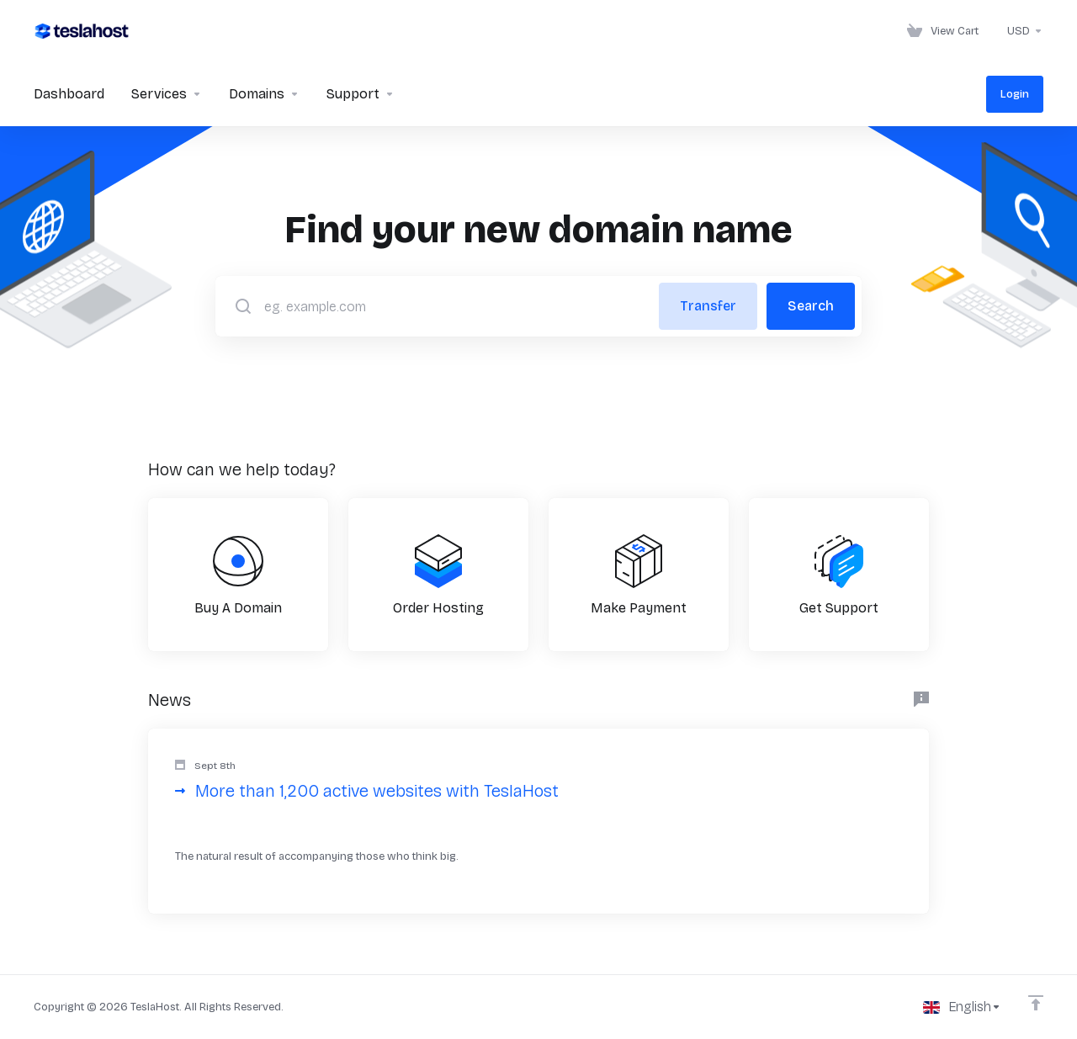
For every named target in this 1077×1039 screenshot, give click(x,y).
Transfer (708, 306)
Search (811, 306)
